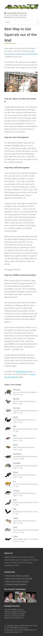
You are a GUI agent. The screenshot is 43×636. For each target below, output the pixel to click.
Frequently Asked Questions (16, 584)
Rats (14, 426)
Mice (15, 435)
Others (15, 536)
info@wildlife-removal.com (17, 13)
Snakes (15, 518)
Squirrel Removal (22, 371)
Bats (14, 509)
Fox (14, 481)
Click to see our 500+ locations (17, 581)
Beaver (15, 472)
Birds (15, 500)
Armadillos (17, 463)
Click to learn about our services (17, 575)
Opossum (16, 408)
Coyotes (16, 490)
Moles (15, 444)
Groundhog (17, 454)
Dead (15, 527)
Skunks (15, 417)
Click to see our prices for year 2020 (19, 578)
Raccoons (16, 389)
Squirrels (16, 399)
